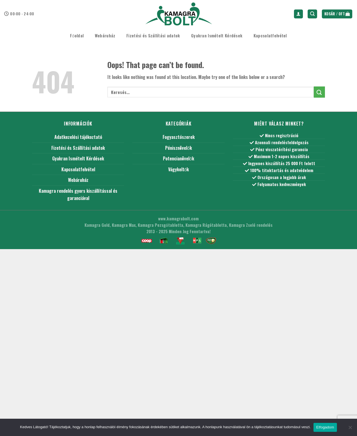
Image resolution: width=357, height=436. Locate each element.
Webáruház (105, 35)
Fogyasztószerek (179, 137)
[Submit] (319, 91)
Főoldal (77, 35)
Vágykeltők (178, 169)
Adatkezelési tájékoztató (78, 137)
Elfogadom (325, 427)
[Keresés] (312, 14)
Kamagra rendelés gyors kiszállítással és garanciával (78, 194)
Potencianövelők (178, 158)
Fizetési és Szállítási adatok (153, 35)
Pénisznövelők (178, 147)
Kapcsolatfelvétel (270, 35)
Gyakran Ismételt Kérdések (216, 35)
